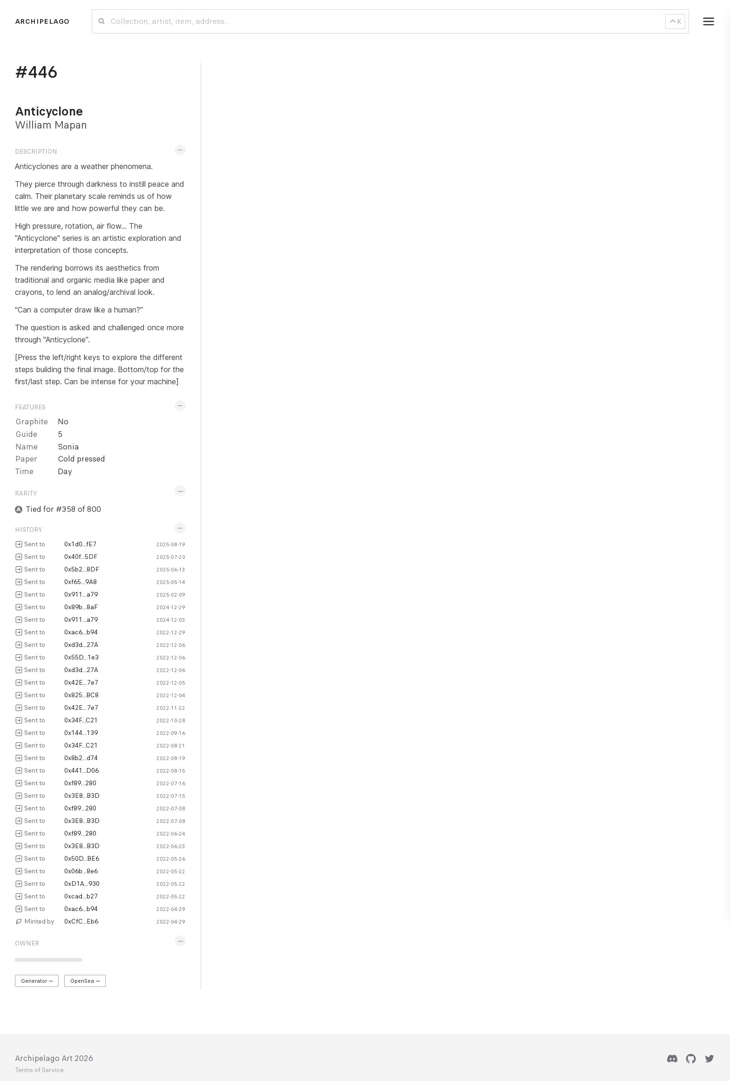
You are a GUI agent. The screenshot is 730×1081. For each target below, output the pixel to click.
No (63, 422)
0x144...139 (81, 732)
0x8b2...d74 (81, 757)
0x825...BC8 (81, 695)
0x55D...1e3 (81, 657)
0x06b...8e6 (81, 871)
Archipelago (42, 21)
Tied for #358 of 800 (63, 509)
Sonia (68, 447)
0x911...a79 (81, 594)
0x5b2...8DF (81, 569)
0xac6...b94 (81, 632)
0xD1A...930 (82, 883)
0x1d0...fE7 (80, 544)
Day (65, 471)
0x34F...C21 (81, 720)
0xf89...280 (80, 783)
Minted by (39, 921)
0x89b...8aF (81, 607)
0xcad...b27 (81, 896)
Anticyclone (49, 111)
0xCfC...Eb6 (81, 921)
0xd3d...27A (81, 644)
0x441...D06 (81, 770)
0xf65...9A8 (80, 581)
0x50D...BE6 (81, 858)
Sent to (34, 544)
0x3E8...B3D (82, 795)
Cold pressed (81, 459)
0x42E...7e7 (81, 682)
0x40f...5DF (80, 556)
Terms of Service (39, 1070)
